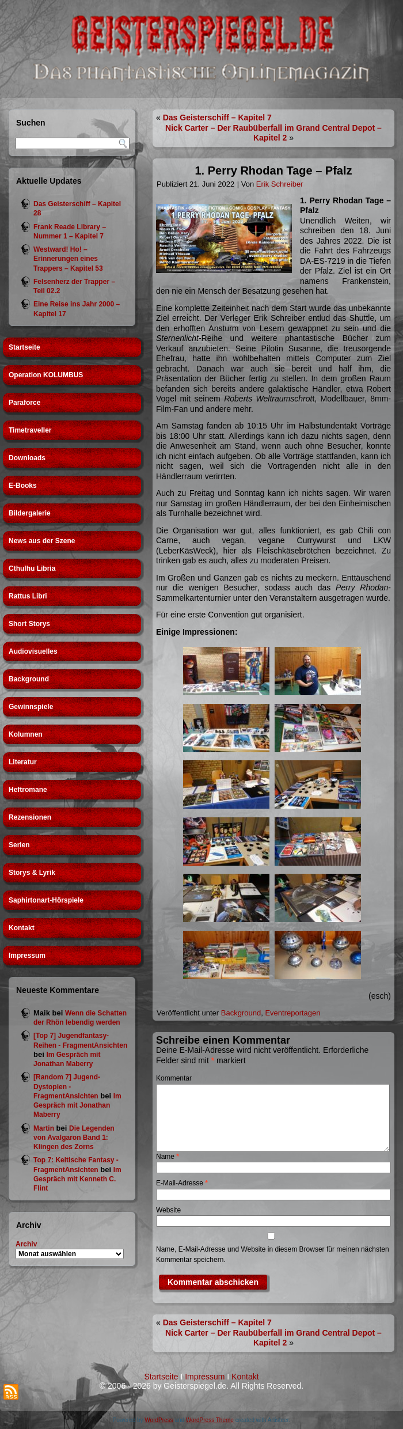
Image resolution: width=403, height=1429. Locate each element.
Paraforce (24, 403)
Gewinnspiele (31, 707)
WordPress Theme (210, 1420)
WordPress (159, 1420)
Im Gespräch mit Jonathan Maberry (77, 1105)
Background (29, 679)
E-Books (23, 486)
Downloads (27, 458)
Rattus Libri (28, 596)
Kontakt (22, 928)
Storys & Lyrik (32, 873)
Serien (19, 845)
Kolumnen (26, 734)
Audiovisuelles (33, 651)
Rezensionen (30, 817)
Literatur (23, 762)
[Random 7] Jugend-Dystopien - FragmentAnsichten (66, 1086)
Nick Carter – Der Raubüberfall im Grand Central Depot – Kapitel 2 (273, 133)
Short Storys (29, 624)
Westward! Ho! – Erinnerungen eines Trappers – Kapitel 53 (68, 258)
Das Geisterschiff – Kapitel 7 (217, 117)
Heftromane (28, 790)
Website (168, 1210)
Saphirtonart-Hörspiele (46, 900)
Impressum (27, 956)
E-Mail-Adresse (182, 1183)
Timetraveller (30, 430)
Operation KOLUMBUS (46, 375)
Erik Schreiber (279, 184)
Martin (43, 1128)
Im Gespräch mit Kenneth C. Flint (77, 1179)
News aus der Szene (42, 541)
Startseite (24, 347)
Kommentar (174, 1078)
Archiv (26, 1244)
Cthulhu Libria (32, 568)
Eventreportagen (292, 1013)
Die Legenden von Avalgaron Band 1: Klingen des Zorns (74, 1137)
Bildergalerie (30, 513)
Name (167, 1157)
